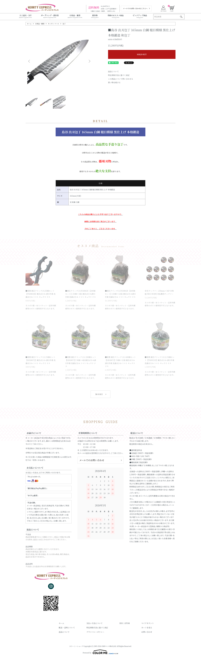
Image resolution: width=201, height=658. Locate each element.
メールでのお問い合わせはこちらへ (135, 8)
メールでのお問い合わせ (91, 460)
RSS (121, 623)
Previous (29, 61)
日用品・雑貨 (39, 24)
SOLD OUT (142, 54)
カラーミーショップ (76, 646)
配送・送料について (67, 627)
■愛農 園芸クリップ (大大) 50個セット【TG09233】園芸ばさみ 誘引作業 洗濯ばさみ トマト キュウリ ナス (159, 360)
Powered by (100, 652)
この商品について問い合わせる (120, 79)
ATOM (127, 623)
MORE (99, 394)
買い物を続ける (114, 82)
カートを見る (146, 627)
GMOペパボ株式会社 (109, 646)
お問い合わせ (146, 632)
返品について (113, 71)
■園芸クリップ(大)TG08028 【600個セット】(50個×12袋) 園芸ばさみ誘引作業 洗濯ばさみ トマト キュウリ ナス (120, 294)
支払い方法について (94, 623)
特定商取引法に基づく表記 (119, 75)
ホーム (29, 24)
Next (89, 61)
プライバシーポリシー (95, 632)
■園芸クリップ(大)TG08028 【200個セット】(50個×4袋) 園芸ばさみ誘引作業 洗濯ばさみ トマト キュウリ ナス (80, 294)
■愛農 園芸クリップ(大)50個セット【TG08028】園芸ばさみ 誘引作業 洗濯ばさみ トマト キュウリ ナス (41, 294)
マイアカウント (147, 623)
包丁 (64, 24)
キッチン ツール (53, 24)
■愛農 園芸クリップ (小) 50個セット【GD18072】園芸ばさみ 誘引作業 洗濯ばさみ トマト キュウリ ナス (41, 360)
